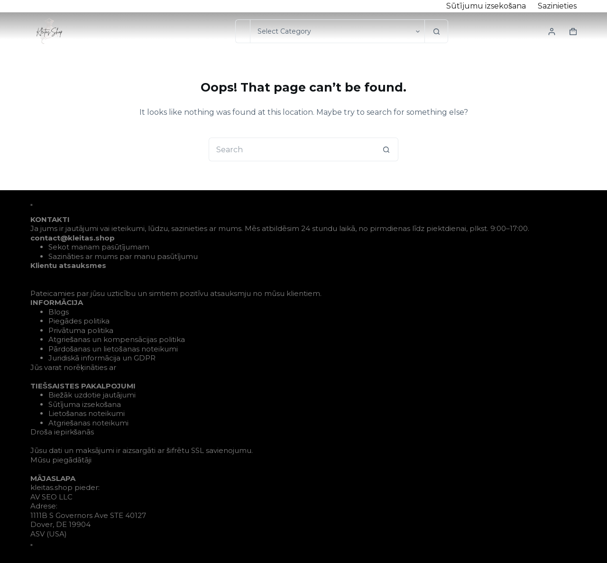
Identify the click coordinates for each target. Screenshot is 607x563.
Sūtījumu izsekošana (486, 5)
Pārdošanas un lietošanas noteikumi (113, 348)
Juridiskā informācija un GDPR (102, 357)
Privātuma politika (80, 330)
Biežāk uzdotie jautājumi (92, 394)
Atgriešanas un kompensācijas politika (116, 339)
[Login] (551, 31)
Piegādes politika (79, 320)
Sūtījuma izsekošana (84, 404)
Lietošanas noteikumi (86, 413)
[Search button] (436, 31)
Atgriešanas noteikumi (88, 422)
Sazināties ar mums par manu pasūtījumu (123, 256)
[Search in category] (337, 31)
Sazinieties (557, 5)
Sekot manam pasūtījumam (98, 246)
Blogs (58, 311)
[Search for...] (242, 31)
